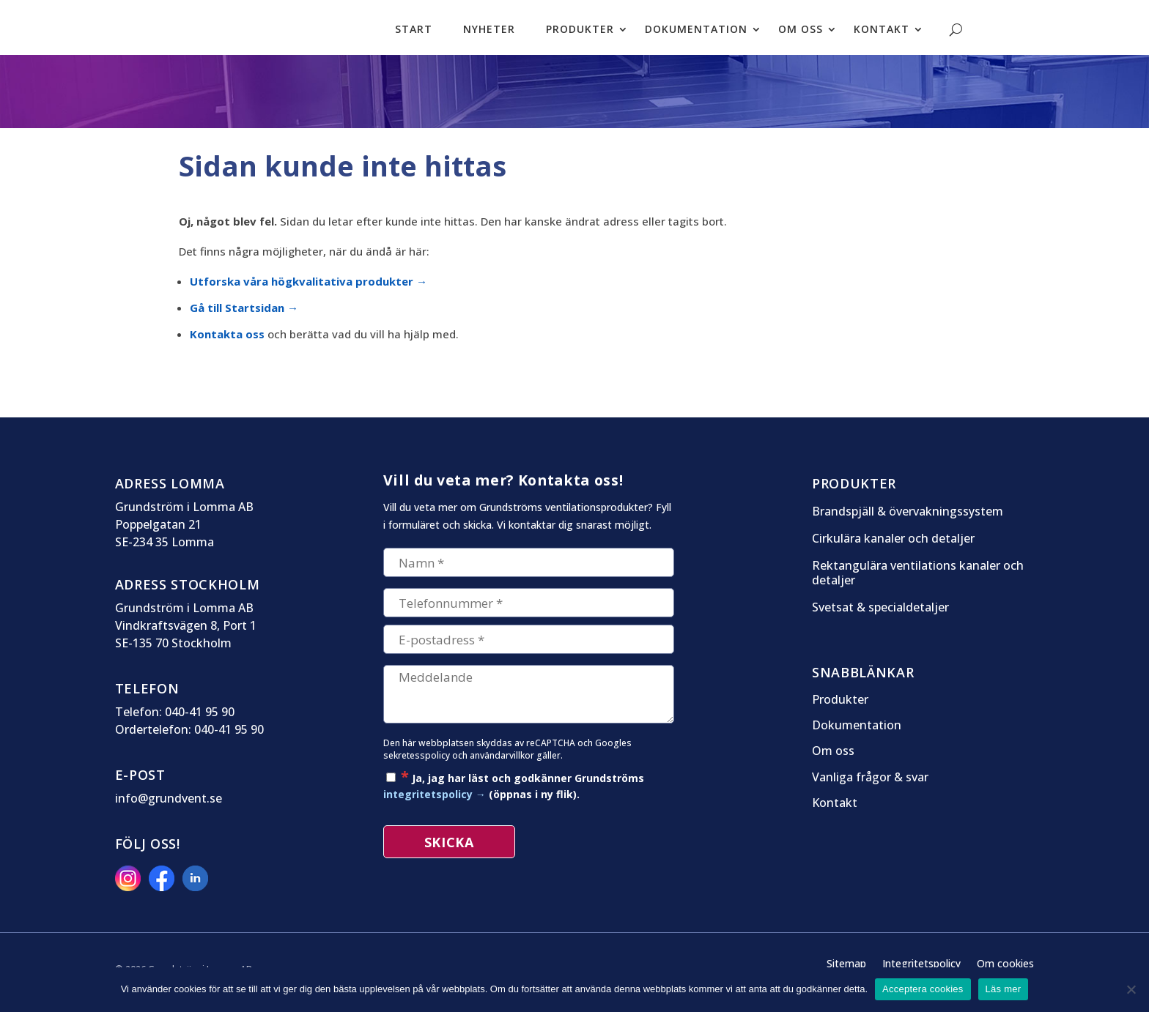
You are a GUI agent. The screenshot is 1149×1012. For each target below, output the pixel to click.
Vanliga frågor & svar (870, 785)
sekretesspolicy (416, 762)
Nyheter (489, 31)
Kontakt (881, 31)
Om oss (800, 31)
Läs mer (1003, 988)
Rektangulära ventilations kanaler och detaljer (918, 580)
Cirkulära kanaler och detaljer (893, 546)
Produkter (580, 31)
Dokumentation (696, 31)
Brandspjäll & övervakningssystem (907, 519)
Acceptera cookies (922, 988)
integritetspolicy (428, 801)
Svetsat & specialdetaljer (880, 614)
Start (413, 31)
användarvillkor (502, 762)
